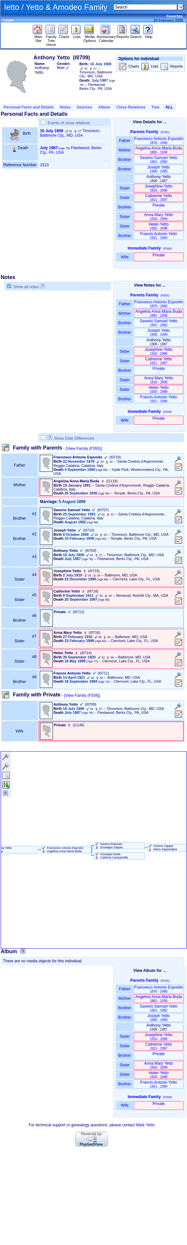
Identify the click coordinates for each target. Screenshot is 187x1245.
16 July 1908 (51, 131)
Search (136, 35)
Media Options (89, 37)
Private (158, 207)
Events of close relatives (69, 123)
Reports (122, 35)
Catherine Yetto (158, 197)
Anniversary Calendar (106, 37)
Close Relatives (131, 107)
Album (104, 107)
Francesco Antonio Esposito (158, 140)
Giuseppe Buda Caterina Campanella (111, 856)
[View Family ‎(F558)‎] (82, 695)
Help (149, 35)
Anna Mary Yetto (158, 216)
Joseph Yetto (158, 169)
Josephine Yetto (159, 188)
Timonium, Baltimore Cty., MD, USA (70, 133)
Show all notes (26, 287)
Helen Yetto (159, 226)
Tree (156, 107)
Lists (77, 35)
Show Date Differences (70, 438)
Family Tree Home (51, 39)
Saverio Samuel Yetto (158, 159)
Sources (84, 107)
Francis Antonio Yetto (158, 235)
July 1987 (49, 148)
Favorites (175, 16)
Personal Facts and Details (29, 107)
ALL (169, 107)
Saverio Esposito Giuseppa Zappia (108, 845)
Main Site (38, 37)
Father (124, 140)
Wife (125, 257)
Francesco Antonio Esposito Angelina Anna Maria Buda (62, 849)
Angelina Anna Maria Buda (158, 150)
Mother (124, 150)
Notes (65, 107)
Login (9, 20)
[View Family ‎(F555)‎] (84, 448)
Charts (64, 35)
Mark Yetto (145, 1125)
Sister (125, 188)
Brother (124, 159)
